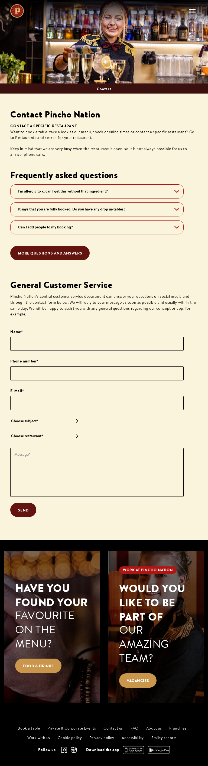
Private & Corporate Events (71, 729)
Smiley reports (164, 738)
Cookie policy (70, 738)
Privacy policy (101, 738)
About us (154, 729)
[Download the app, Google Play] (159, 752)
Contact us (113, 729)
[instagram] (74, 750)
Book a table (29, 729)
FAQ (135, 729)
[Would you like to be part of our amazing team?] (156, 627)
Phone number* (24, 361)
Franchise (177, 729)
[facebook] (64, 750)
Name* (16, 331)
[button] (97, 191)
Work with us (38, 738)
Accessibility (133, 738)
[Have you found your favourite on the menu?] (52, 627)
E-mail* (17, 390)
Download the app (102, 749)
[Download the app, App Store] (133, 752)
